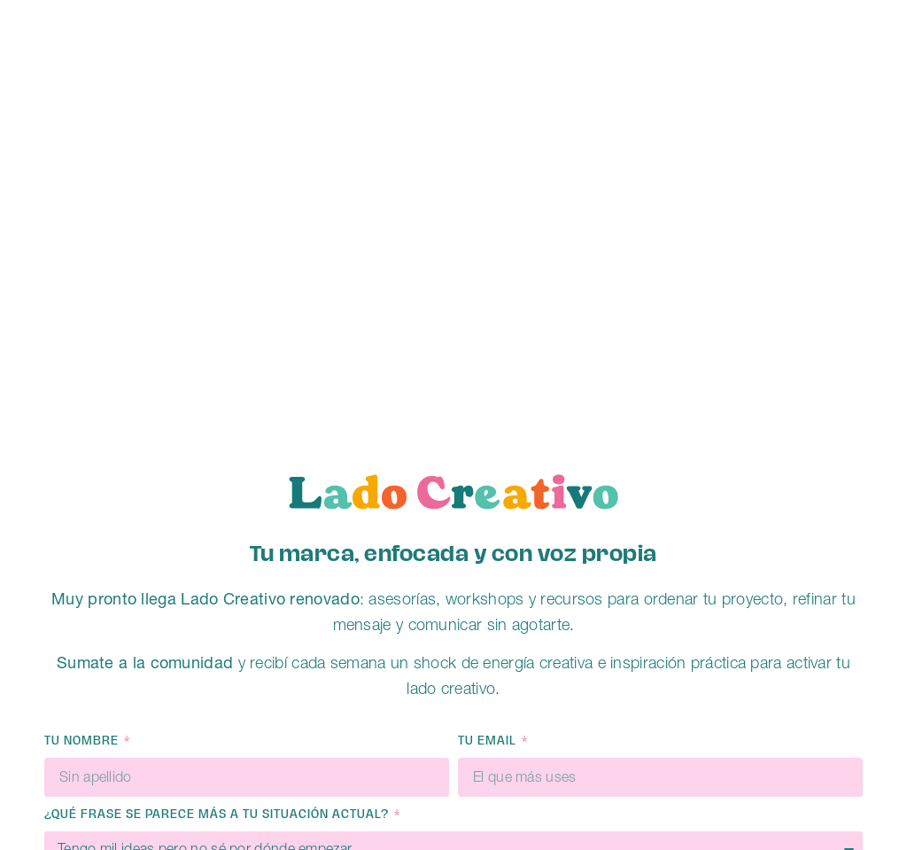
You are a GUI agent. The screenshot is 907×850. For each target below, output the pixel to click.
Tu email (489, 742)
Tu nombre (83, 742)
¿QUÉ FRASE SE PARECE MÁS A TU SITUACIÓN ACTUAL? (218, 815)
